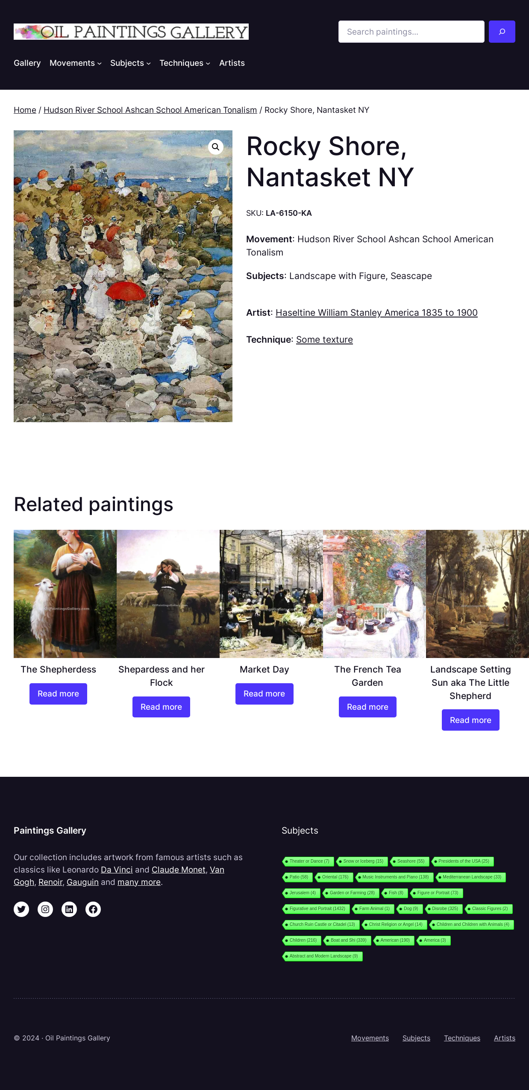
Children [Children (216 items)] (303, 940)
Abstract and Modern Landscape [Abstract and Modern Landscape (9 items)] (324, 956)
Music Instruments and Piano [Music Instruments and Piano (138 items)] (396, 877)
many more (139, 882)
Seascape (411, 275)
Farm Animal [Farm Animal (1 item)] (374, 908)
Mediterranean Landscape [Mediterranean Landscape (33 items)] (472, 877)
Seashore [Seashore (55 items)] (410, 861)
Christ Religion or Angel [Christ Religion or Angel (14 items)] (396, 924)
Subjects (416, 1038)
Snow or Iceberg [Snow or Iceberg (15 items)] (363, 861)
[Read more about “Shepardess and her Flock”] (161, 707)
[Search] (502, 32)
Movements (370, 1038)
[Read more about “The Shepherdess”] (58, 694)
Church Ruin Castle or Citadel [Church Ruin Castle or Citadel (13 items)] (322, 924)
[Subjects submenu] (148, 62)
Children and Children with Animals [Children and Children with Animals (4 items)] (473, 924)
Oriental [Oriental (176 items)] (335, 877)
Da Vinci (117, 869)
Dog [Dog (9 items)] (411, 908)
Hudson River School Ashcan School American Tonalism (150, 110)
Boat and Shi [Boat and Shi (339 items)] (348, 940)
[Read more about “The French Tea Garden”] (368, 707)
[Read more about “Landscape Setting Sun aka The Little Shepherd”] (471, 720)
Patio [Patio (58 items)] (299, 877)
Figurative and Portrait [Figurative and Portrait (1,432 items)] (317, 908)
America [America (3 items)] (435, 940)
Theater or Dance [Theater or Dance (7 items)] (309, 861)
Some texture (324, 339)
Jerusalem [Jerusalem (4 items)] (303, 892)
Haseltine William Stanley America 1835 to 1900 (377, 312)
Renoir (50, 882)
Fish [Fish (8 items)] (396, 892)
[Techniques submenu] (208, 62)
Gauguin (83, 882)
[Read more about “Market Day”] (264, 694)
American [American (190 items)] (395, 940)
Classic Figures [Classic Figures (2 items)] (490, 908)
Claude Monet (179, 869)
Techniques (462, 1038)
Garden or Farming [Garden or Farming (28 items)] (352, 892)
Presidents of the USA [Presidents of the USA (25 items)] (464, 861)
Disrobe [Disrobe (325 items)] (445, 908)
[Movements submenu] (99, 62)
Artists (504, 1038)
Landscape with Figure (337, 275)
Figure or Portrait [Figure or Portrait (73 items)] (437, 892)
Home (25, 110)
